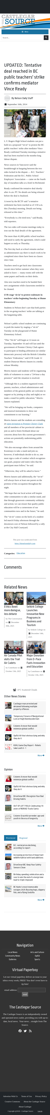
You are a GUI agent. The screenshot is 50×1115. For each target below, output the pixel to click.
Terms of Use (26, 1096)
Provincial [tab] (10, 838)
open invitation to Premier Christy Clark (25, 423)
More (41, 755)
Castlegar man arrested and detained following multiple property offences (25, 706)
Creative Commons (12, 1101)
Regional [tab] (23, 838)
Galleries (12, 959)
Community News (12, 956)
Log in (40, 1111)
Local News (12, 952)
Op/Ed (37, 956)
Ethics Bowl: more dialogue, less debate (12, 610)
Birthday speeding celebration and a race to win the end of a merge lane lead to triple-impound (28, 877)
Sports (37, 959)
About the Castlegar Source (34, 1101)
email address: (10, 990)
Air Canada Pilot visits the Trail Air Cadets (13, 659)
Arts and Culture (37, 952)
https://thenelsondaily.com (25, 543)
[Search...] (23, 37)
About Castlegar (25, 1107)
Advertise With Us (10, 1096)
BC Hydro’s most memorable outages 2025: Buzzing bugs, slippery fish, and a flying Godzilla (29, 890)
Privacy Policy (41, 1096)
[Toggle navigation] (25, 31)
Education (21, 553)
